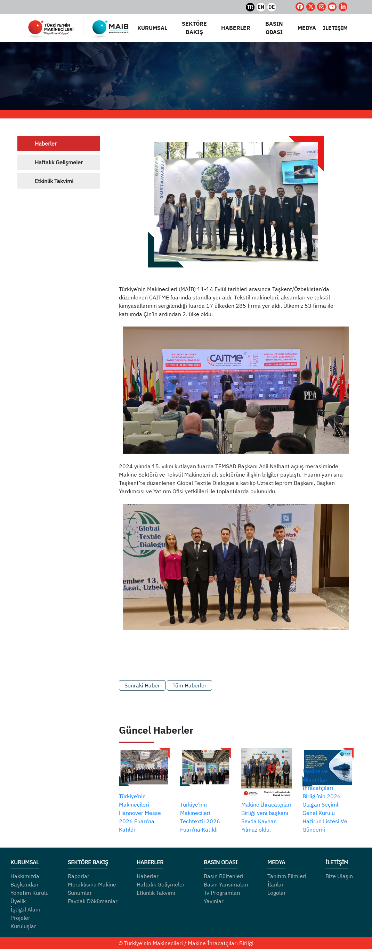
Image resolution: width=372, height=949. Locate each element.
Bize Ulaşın (339, 876)
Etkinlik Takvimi (54, 181)
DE (271, 7)
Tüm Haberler (189, 685)
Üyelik (18, 901)
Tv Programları (222, 892)
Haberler (46, 143)
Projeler (20, 917)
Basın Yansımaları (226, 884)
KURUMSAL (152, 27)
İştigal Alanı (25, 909)
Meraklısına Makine (92, 884)
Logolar (276, 892)
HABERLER (235, 27)
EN (261, 7)
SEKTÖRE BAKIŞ (194, 27)
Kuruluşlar (23, 926)
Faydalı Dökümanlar (93, 901)
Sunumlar (80, 892)
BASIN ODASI (274, 27)
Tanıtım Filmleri (286, 876)
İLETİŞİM (335, 27)
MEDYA (307, 27)
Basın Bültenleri (223, 876)
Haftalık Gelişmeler (59, 162)
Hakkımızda (24, 876)
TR (250, 7)
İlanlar (275, 884)
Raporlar (78, 876)
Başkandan (24, 884)
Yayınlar (214, 901)
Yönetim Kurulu (29, 892)
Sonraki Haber (142, 685)
